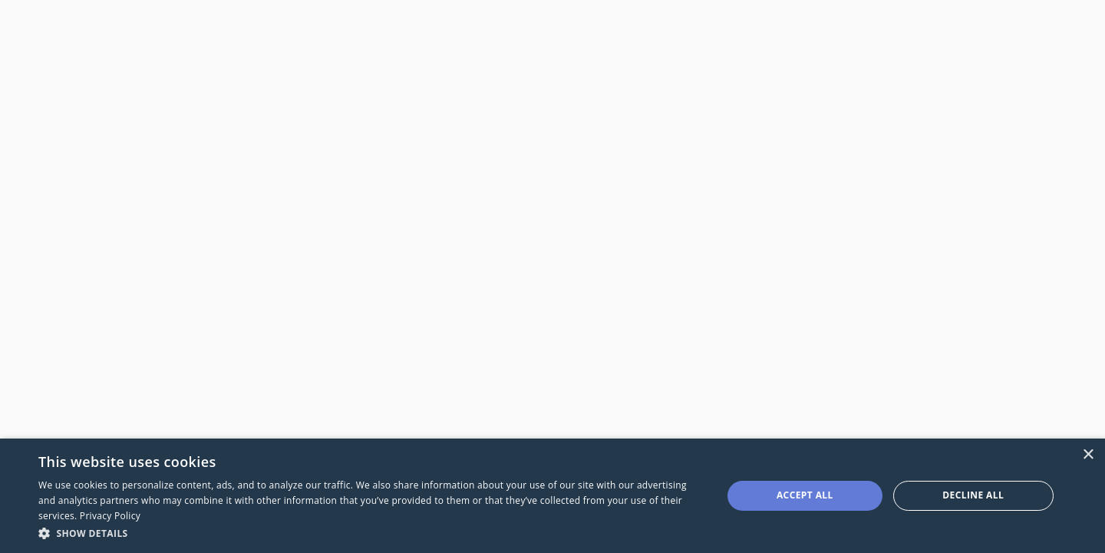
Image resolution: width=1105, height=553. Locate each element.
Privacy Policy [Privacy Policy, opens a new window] (110, 515)
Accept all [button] (805, 495)
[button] (370, 532)
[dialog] (552, 496)
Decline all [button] (973, 495)
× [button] (1087, 455)
